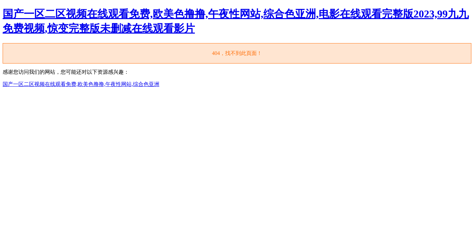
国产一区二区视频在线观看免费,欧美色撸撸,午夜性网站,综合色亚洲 (81, 84)
